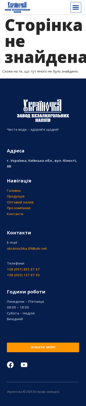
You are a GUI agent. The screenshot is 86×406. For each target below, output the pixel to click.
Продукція (16, 196)
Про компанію (19, 208)
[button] (75, 7)
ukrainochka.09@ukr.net (27, 248)
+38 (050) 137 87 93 (23, 275)
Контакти (15, 213)
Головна (14, 190)
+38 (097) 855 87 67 (23, 269)
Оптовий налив (20, 202)
